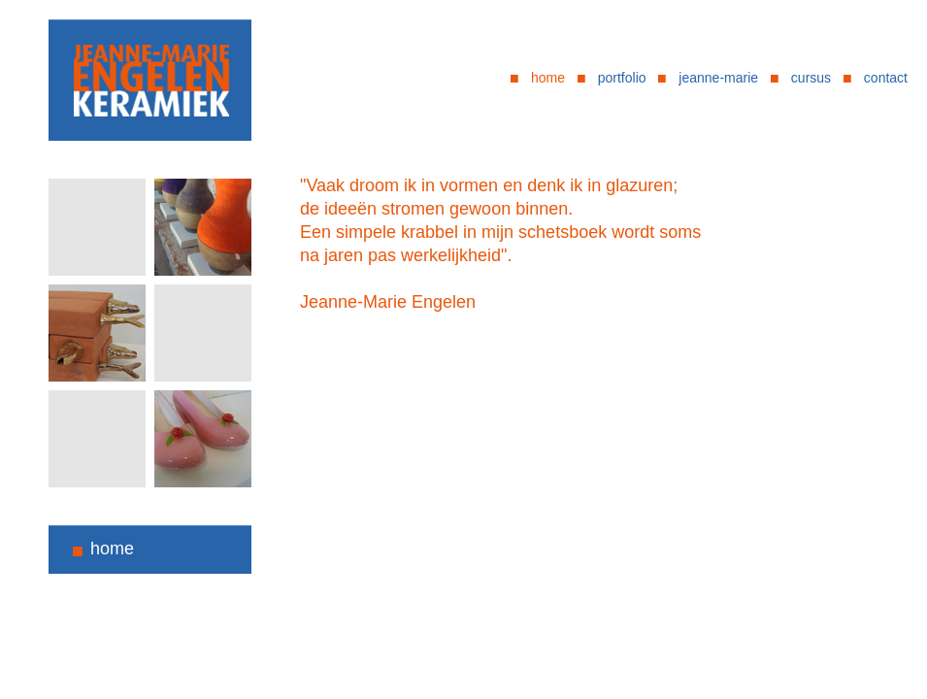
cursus (811, 77)
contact (886, 77)
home (548, 77)
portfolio (622, 77)
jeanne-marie (718, 77)
